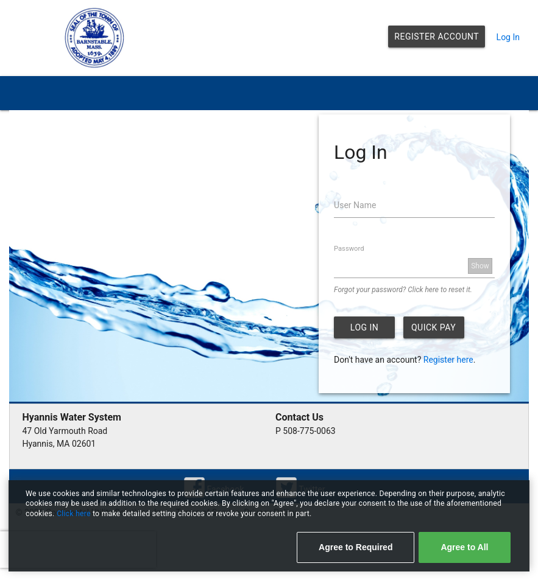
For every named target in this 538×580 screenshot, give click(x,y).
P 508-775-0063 (305, 431)
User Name (355, 205)
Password (349, 249)
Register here (448, 360)
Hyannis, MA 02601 (59, 444)
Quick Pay (433, 327)
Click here (75, 513)
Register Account (436, 36)
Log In (508, 37)
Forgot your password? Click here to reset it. (403, 289)
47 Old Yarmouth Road (65, 431)
